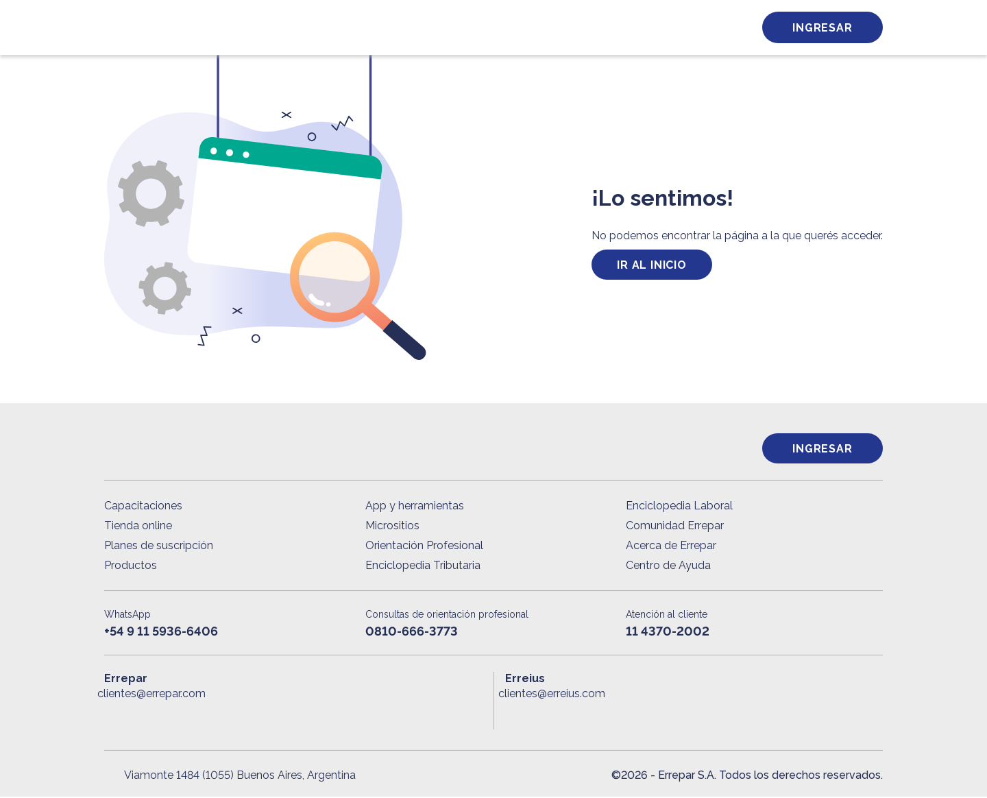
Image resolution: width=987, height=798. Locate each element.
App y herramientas (414, 506)
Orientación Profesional (424, 546)
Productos (130, 566)
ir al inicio (652, 264)
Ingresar (822, 27)
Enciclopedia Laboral (679, 506)
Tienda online (138, 526)
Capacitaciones (143, 506)
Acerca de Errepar (671, 546)
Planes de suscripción (158, 546)
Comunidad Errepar (675, 526)
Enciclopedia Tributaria (422, 566)
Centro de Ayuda (668, 566)
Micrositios (392, 526)
